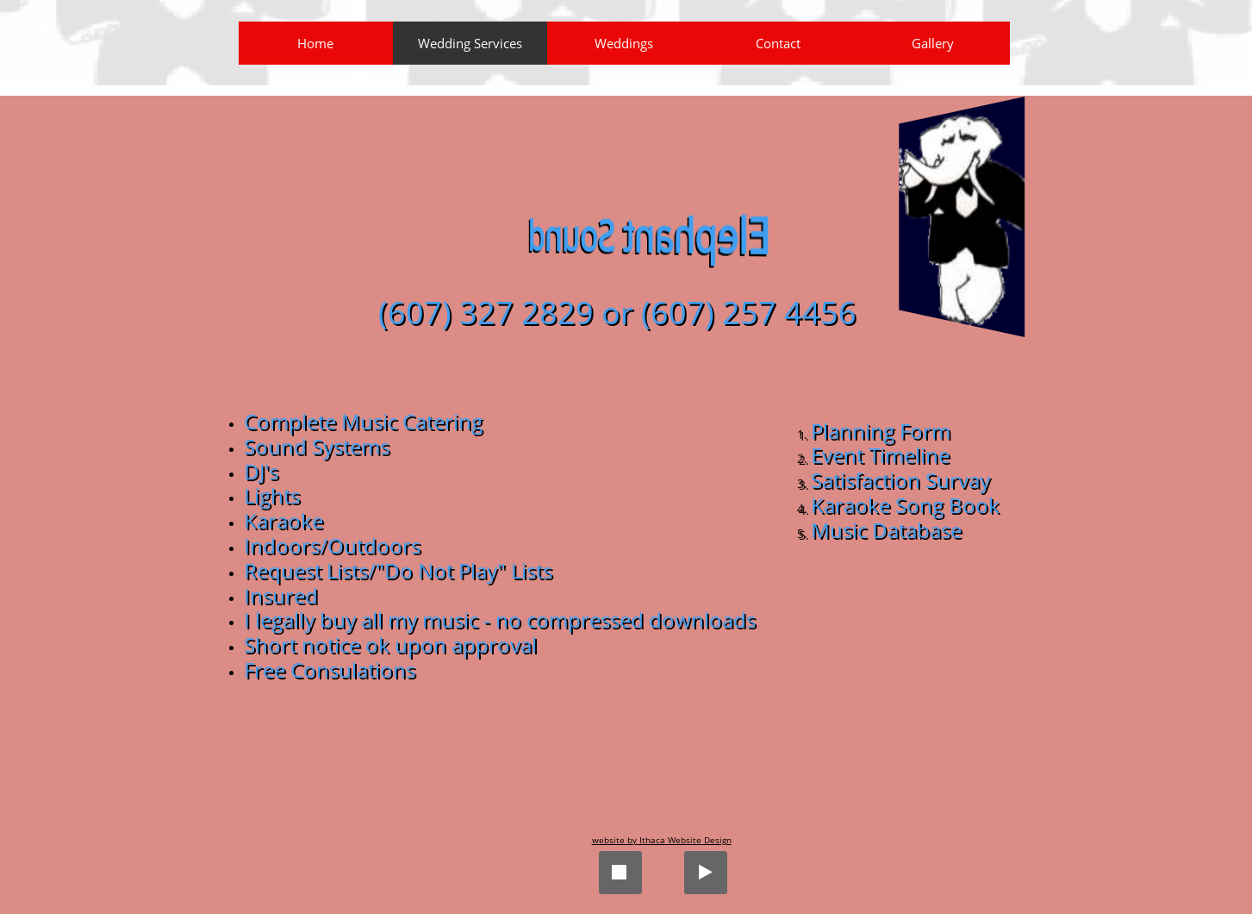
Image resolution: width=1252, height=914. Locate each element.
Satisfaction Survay (900, 480)
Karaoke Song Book (905, 505)
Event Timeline (880, 455)
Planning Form (880, 430)
